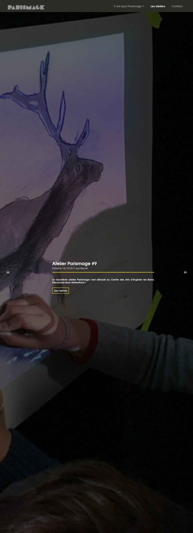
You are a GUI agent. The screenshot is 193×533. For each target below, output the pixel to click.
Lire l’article (60, 290)
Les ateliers (158, 6)
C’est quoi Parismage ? (129, 6)
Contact (177, 6)
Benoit (84, 268)
